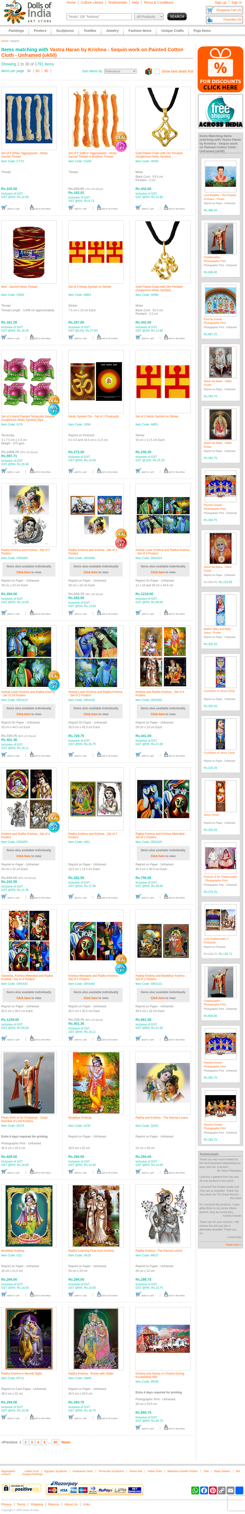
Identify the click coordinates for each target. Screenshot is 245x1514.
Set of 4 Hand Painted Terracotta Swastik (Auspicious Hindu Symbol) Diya (28, 418)
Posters (40, 31)
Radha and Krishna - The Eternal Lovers (161, 1117)
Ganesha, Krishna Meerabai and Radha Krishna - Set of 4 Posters (27, 977)
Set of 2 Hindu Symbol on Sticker (157, 416)
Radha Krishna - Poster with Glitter (91, 1373)
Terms (21, 1504)
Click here (23, 572)
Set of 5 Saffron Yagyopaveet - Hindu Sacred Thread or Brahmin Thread (92, 154)
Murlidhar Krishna (79, 1117)
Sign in (236, 2)
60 (38, 71)
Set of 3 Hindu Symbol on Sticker (89, 286)
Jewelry (112, 31)
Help (135, 2)
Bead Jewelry (222, 1471)
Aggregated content (8, 1473)
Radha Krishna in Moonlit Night (21, 1373)
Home (71, 2)
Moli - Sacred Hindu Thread (19, 286)
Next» (66, 1442)
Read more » (234, 1244)
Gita (206, 1471)
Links (86, 1504)
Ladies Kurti (31, 1471)
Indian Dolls (155, 1471)
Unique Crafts (172, 31)
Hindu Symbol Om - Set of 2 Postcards (93, 416)
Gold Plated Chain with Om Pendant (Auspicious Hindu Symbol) (159, 154)
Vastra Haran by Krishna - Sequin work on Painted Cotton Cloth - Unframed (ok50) (220, 145)
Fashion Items (139, 31)
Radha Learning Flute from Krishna (91, 1250)
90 (46, 71)
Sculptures (65, 31)
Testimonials (117, 2)
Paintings (16, 31)
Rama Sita (136, 1471)
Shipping (37, 1504)
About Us (70, 1504)
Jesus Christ (211, 814)
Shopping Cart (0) (228, 10)
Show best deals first (177, 71)
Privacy (6, 1504)
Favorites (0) (232, 19)
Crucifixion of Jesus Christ (219, 690)
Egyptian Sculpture (55, 1471)
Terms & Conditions (158, 2)
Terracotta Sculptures (111, 1471)
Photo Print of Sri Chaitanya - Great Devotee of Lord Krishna (24, 1119)
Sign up (220, 2)
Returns (54, 1504)
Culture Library (92, 2)
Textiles (90, 31)
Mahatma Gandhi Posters (183, 1471)
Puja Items (202, 31)
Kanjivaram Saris (83, 1471)
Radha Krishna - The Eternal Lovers (158, 1250)
